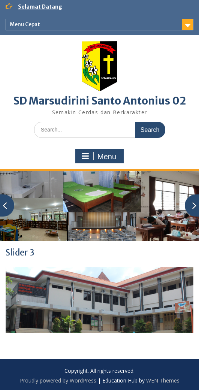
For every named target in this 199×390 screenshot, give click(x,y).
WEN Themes (163, 380)
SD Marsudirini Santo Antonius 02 (99, 101)
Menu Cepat (25, 24)
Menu (98, 156)
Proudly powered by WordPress (58, 380)
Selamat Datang (40, 6)
